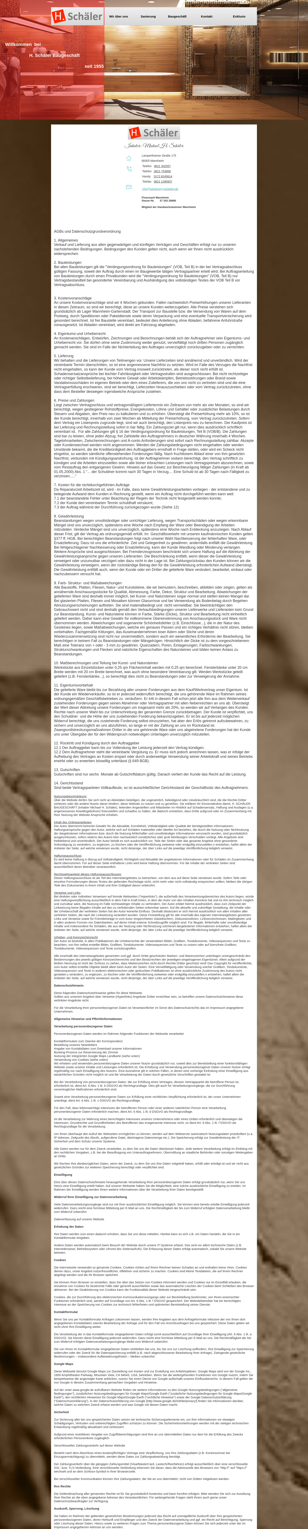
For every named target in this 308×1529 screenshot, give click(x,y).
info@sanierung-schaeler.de (160, 188)
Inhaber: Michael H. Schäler (154, 146)
